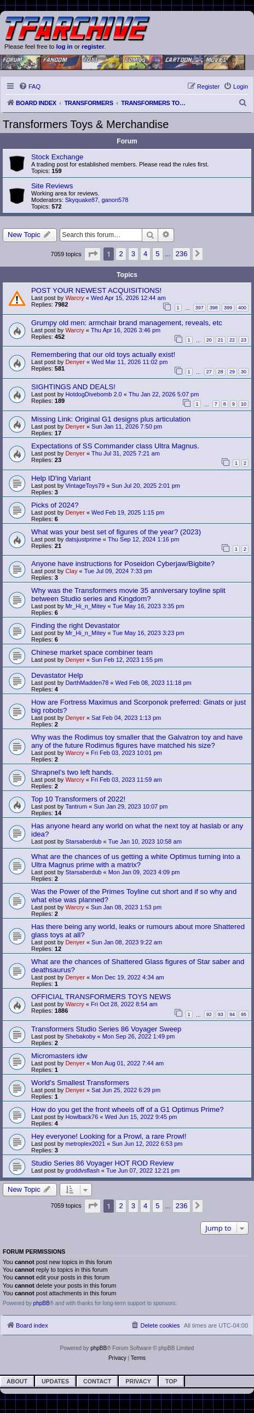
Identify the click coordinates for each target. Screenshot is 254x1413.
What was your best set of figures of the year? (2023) (116, 532)
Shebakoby (80, 1036)
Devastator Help (57, 675)
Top (171, 1381)
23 (243, 340)
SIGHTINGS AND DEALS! (73, 387)
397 (199, 307)
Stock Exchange (57, 157)
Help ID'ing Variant (61, 478)
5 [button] (157, 254)
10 (243, 404)
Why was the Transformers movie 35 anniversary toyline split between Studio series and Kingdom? (128, 594)
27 (209, 371)
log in (64, 46)
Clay (71, 571)
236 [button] (182, 254)
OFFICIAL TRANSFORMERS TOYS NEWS (101, 997)
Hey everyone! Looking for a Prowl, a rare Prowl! (109, 1136)
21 (220, 340)
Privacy (138, 1381)
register (93, 46)
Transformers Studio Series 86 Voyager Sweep (106, 1029)
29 (232, 371)
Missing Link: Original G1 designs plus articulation (110, 419)
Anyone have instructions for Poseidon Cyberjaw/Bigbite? (123, 564)
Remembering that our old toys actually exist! (103, 354)
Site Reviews (52, 186)
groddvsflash (82, 1170)
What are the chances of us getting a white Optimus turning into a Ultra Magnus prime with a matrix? (135, 860)
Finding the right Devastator (75, 625)
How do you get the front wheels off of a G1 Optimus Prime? (127, 1109)
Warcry (74, 298)
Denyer (74, 362)
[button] (92, 254)
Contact (97, 1381)
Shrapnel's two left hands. (72, 772)
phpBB (41, 1303)
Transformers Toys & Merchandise (86, 124)
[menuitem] (30, 86)
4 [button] (145, 254)
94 (232, 1014)
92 (209, 1014)
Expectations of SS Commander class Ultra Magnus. (115, 446)
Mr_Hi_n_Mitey (85, 606)
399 (228, 307)
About (17, 1381)
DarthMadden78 (86, 682)
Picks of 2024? (55, 505)
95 (243, 1014)
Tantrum (76, 806)
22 (232, 340)
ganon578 (114, 200)
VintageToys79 (85, 485)
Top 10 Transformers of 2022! (78, 799)
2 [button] (121, 254)
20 (209, 340)
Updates (55, 1381)
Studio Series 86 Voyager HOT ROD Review (102, 1163)
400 (242, 307)
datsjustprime (83, 539)
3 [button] (133, 254)
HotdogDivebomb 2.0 (93, 394)
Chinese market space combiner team (92, 652)
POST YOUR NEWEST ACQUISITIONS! (96, 290)
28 (220, 371)
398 (214, 307)
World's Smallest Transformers (80, 1083)
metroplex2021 (85, 1143)
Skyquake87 (82, 200)
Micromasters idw (59, 1056)
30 (243, 371)
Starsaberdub (83, 841)
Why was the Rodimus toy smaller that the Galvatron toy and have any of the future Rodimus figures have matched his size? (137, 741)
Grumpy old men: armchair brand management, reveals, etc (126, 323)
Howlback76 (81, 1117)
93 (220, 1014)
